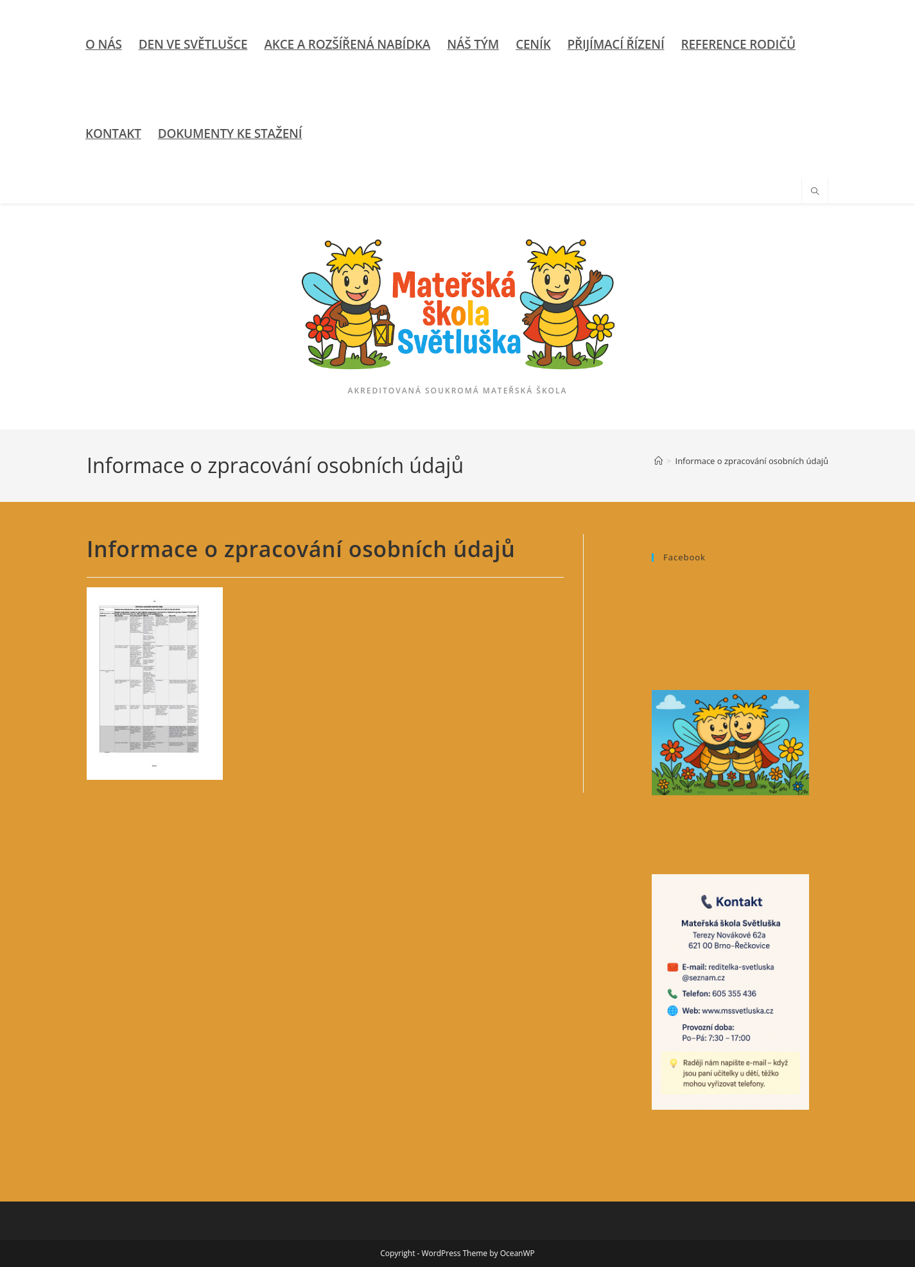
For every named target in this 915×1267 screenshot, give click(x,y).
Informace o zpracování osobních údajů (751, 461)
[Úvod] (658, 461)
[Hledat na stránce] (815, 192)
